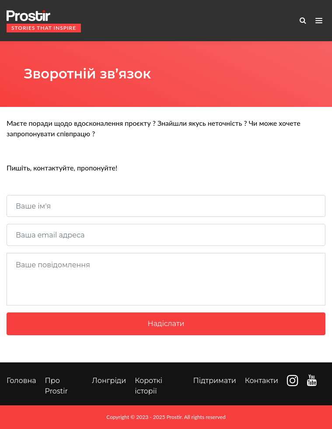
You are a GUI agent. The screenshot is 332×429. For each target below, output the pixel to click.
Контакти (261, 380)
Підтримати (214, 380)
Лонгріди (109, 380)
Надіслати (166, 323)
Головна (21, 380)
